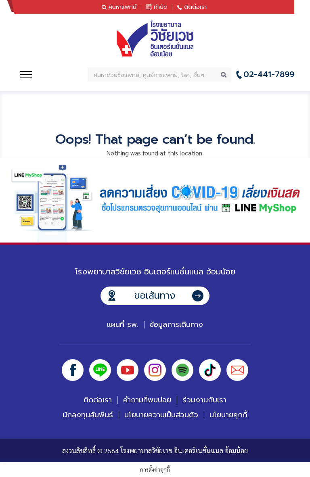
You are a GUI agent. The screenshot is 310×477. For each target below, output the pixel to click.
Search (224, 74)
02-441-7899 (268, 74)
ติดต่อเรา (195, 7)
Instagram (155, 370)
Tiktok (210, 370)
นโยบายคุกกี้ (228, 415)
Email (237, 370)
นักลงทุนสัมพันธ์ (88, 415)
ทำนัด (161, 7)
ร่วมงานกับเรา (204, 400)
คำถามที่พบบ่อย (147, 400)
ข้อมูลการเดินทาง (176, 324)
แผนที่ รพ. (122, 324)
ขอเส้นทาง (154, 296)
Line (100, 370)
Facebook (73, 370)
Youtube (127, 370)
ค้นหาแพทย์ (122, 7)
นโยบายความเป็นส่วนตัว (161, 415)
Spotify (182, 370)
